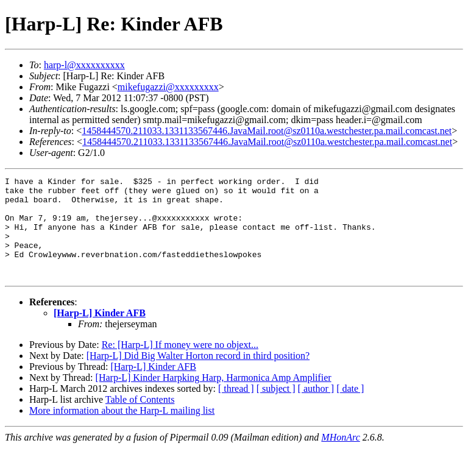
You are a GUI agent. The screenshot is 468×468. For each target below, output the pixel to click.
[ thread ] (236, 408)
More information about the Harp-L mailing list (121, 430)
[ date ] (350, 408)
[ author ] (316, 408)
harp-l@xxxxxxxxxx (84, 65)
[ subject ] (276, 408)
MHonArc (340, 457)
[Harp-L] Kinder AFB (100, 333)
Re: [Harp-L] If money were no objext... (180, 365)
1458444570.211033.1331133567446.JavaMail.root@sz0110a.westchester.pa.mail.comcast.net (267, 131)
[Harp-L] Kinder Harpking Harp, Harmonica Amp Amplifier (214, 397)
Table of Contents (140, 419)
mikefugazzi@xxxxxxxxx (168, 87)
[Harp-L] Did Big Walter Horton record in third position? (198, 375)
